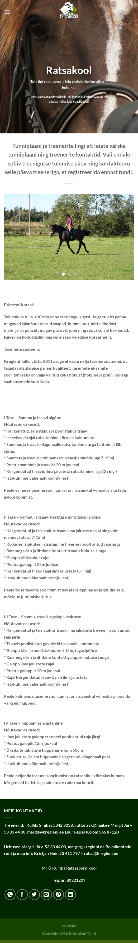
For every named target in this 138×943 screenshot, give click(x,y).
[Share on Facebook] (22, 894)
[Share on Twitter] (34, 894)
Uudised (69, 925)
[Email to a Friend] (46, 894)
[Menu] (7, 11)
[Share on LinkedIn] (70, 894)
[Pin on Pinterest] (58, 894)
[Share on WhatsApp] (10, 894)
